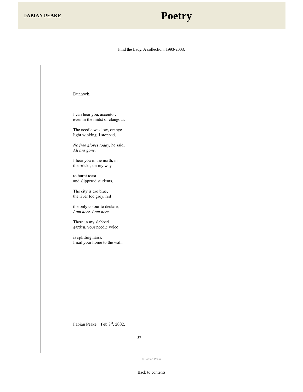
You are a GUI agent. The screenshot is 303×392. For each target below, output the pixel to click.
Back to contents (151, 372)
